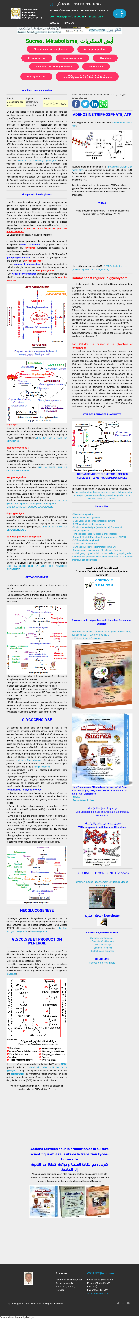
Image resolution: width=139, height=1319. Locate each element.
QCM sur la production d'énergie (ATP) (90, 269)
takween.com (32, 13)
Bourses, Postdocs (103, 948)
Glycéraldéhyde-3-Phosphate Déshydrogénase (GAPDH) (99, 537)
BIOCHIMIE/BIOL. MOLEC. (86, 4)
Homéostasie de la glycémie (86, 517)
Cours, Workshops (103, 945)
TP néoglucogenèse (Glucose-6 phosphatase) (95, 534)
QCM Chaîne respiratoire (85, 543)
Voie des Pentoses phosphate (54, 66)
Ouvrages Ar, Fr (36, 76)
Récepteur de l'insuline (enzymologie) (37, 161)
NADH (64, 1064)
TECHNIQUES (88, 10)
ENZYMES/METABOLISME (63, 10)
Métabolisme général (83, 514)
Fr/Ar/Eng (86, 23)
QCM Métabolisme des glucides (88, 524)
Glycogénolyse (36, 58)
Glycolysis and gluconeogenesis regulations (94, 521)
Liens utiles (96, 66)
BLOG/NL (71, 23)
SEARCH (64, 4)
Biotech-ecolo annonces (102, 951)
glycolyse (11, 974)
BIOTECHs (55, 16)
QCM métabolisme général (86, 540)
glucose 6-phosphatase (29, 760)
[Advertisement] (102, 986)
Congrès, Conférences (103, 941)
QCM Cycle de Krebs (114, 266)
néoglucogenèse (42, 767)
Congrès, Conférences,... (102, 938)
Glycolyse (105, 58)
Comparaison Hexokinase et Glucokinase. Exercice (97, 550)
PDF (119, 13)
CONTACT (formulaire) (101, 1273)
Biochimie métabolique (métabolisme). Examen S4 (97, 527)
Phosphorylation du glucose (50, 49)
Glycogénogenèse (94, 49)
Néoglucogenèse (73, 58)
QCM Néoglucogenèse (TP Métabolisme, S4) (94, 547)
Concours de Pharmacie (102, 962)
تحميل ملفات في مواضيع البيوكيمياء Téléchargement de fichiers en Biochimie (87, 76)
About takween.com (97, 1293)
